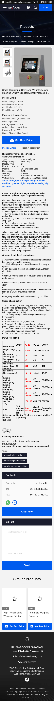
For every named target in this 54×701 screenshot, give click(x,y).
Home (5, 36)
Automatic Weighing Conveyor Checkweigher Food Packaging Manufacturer (39, 614)
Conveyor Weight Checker (34, 36)
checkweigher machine (14, 461)
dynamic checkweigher (14, 455)
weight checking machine (15, 466)
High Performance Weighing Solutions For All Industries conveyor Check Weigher (13, 614)
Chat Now (27, 511)
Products (15, 36)
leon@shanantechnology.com (17, 2)
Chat (45, 7)
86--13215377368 (42, 2)
